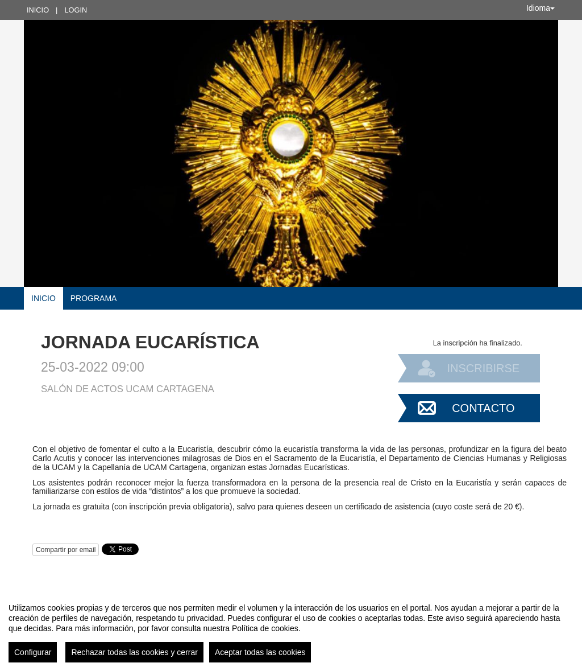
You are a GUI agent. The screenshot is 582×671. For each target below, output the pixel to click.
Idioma (540, 8)
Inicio (38, 10)
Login (75, 10)
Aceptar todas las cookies (260, 652)
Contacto (483, 408)
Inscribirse (483, 368)
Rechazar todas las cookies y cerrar (134, 652)
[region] (291, 628)
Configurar (32, 652)
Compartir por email (65, 550)
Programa (93, 298)
